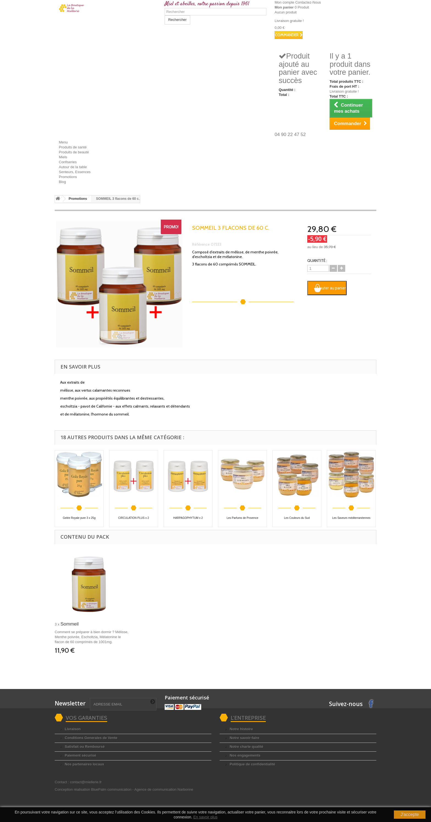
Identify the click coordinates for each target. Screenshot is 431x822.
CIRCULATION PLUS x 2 (133, 517)
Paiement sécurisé (80, 755)
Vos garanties (86, 718)
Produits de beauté (74, 152)
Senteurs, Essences (75, 172)
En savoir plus (205, 817)
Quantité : (317, 260)
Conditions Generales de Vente (90, 738)
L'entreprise (248, 718)
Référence (201, 244)
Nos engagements (245, 755)
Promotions (68, 177)
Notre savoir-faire (244, 738)
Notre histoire (241, 729)
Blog (62, 182)
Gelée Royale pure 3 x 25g (79, 517)
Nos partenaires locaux (84, 764)
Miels (63, 157)
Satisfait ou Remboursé (84, 746)
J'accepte (409, 814)
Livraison (72, 729)
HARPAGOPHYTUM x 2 (188, 517)
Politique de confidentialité (252, 764)
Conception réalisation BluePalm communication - (124, 789)
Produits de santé (73, 147)
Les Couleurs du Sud (297, 517)
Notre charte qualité (246, 746)
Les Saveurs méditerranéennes (351, 517)
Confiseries (68, 162)
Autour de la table (73, 167)
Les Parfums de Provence (242, 517)
